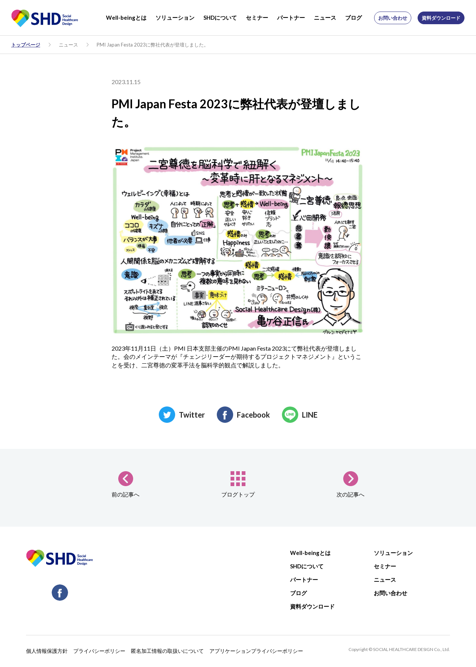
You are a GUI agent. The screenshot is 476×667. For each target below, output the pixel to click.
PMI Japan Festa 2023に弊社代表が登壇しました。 (153, 45)
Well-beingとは (126, 17)
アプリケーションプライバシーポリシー (256, 651)
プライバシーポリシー (99, 651)
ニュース (325, 17)
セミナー (257, 17)
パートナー (291, 17)
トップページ (25, 45)
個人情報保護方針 (47, 651)
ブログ (353, 17)
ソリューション (174, 17)
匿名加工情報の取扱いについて (167, 651)
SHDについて (220, 17)
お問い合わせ (392, 18)
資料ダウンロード (441, 18)
